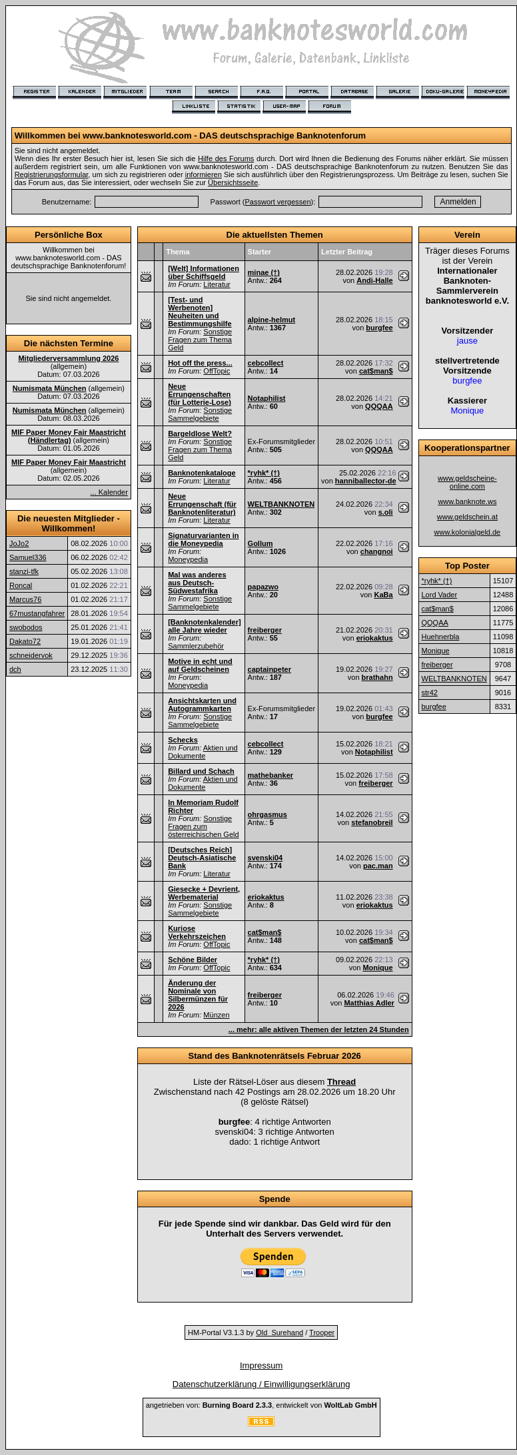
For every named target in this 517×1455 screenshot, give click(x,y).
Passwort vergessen (278, 202)
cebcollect (266, 363)
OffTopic (216, 371)
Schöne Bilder (192, 960)
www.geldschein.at (467, 517)
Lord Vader (440, 595)
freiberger (265, 630)
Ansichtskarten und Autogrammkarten (202, 705)
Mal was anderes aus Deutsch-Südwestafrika (197, 583)
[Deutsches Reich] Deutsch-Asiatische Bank (202, 858)
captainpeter (269, 669)
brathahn (377, 677)
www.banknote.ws (467, 501)
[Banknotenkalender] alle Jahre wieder (204, 626)
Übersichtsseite (233, 182)
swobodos (26, 627)
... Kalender (109, 492)
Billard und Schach (201, 771)
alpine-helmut (272, 320)
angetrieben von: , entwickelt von (261, 1405)
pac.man (378, 866)
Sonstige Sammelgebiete (200, 414)
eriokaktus (374, 638)
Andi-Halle (374, 280)
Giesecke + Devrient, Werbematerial (204, 893)
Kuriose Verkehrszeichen (197, 932)
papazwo (263, 587)
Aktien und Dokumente (203, 752)
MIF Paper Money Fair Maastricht (68, 462)
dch (15, 669)
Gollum (260, 543)
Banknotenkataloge (201, 473)
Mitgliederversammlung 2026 (68, 358)
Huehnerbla (441, 637)
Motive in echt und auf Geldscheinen (200, 665)
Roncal (20, 585)
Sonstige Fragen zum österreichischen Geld (203, 826)
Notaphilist (267, 398)
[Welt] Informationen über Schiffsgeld (203, 272)
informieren (203, 174)
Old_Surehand (279, 1332)
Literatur (216, 284)
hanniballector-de (365, 481)
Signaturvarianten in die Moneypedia (203, 539)
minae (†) (264, 272)
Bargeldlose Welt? (200, 433)
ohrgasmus (267, 814)
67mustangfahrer (37, 613)
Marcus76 (25, 599)
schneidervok (31, 655)
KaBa (383, 595)
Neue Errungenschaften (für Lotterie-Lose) (199, 394)
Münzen (216, 1015)
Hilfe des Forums (226, 158)
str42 (430, 693)
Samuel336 (28, 557)
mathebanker (270, 775)
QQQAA (379, 406)
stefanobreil (371, 822)
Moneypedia (188, 559)
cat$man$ (376, 371)
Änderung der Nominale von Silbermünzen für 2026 (198, 995)
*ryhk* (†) (264, 473)
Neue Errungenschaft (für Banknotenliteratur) (202, 504)
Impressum (261, 1365)
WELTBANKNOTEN (281, 504)
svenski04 (265, 858)
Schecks (183, 740)
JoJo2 (19, 543)
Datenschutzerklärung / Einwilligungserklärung (261, 1384)
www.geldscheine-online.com (467, 482)
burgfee (379, 328)
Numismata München (50, 388)
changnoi (376, 551)
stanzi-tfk (24, 571)
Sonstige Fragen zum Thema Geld (200, 340)
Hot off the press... (200, 363)
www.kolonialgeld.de (467, 532)
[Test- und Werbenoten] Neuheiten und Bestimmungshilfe (199, 312)
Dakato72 (25, 641)
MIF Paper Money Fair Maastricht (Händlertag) (68, 436)
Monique (377, 968)
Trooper (321, 1332)
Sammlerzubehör (196, 646)
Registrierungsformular (52, 174)
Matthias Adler (369, 1003)
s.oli (385, 512)
